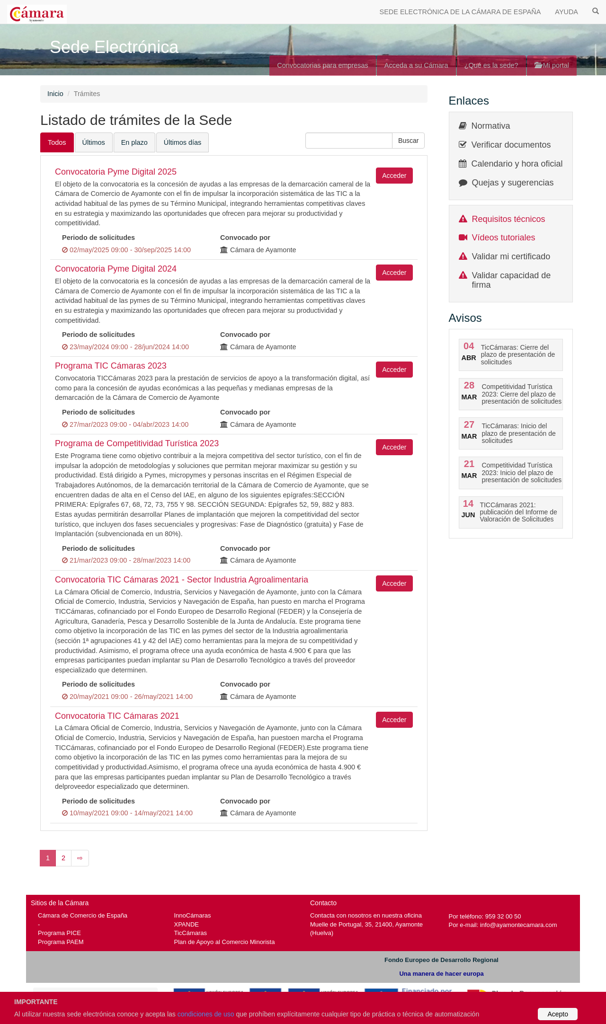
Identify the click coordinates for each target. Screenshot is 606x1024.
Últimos (93, 142)
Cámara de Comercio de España (82, 915)
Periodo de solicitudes (98, 237)
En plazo (134, 142)
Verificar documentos (511, 145)
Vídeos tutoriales (503, 237)
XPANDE (186, 924)
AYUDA (566, 12)
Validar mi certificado (511, 256)
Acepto (557, 1014)
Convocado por (245, 237)
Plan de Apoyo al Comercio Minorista (224, 941)
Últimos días (182, 142)
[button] (408, 140)
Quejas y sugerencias (513, 182)
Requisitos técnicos (508, 219)
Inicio (55, 93)
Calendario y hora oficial (517, 163)
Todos (57, 142)
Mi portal (552, 65)
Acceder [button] (394, 175)
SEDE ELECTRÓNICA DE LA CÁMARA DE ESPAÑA (460, 12)
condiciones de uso (206, 1014)
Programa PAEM (60, 941)
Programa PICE (59, 932)
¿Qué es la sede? (491, 65)
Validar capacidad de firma (511, 280)
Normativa (491, 126)
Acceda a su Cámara (416, 65)
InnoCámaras (192, 915)
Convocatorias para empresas (322, 65)
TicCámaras (190, 932)
